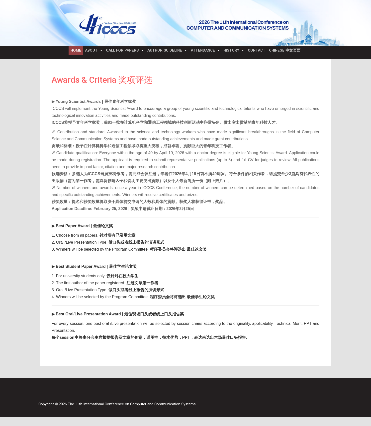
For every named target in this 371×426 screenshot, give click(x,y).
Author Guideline (164, 53)
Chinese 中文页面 (295, 53)
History (236, 53)
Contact (264, 53)
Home (66, 53)
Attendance (205, 53)
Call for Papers (119, 53)
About (85, 53)
